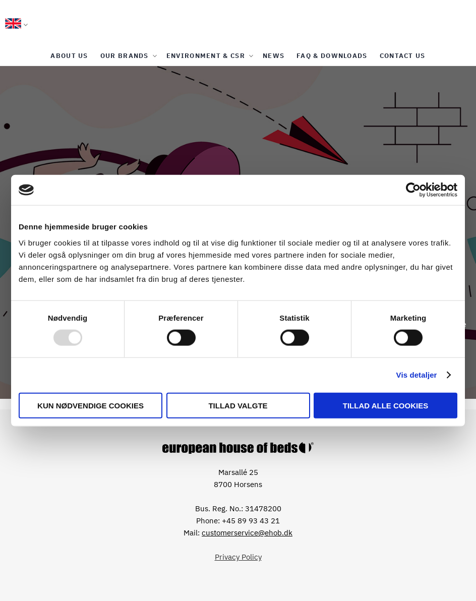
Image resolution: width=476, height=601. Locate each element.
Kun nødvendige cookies (90, 405)
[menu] (238, 56)
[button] (16, 25)
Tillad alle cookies (385, 405)
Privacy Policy (238, 557)
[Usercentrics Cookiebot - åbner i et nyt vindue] (413, 190)
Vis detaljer (416, 375)
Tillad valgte (237, 405)
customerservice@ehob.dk (247, 532)
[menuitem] (69, 56)
